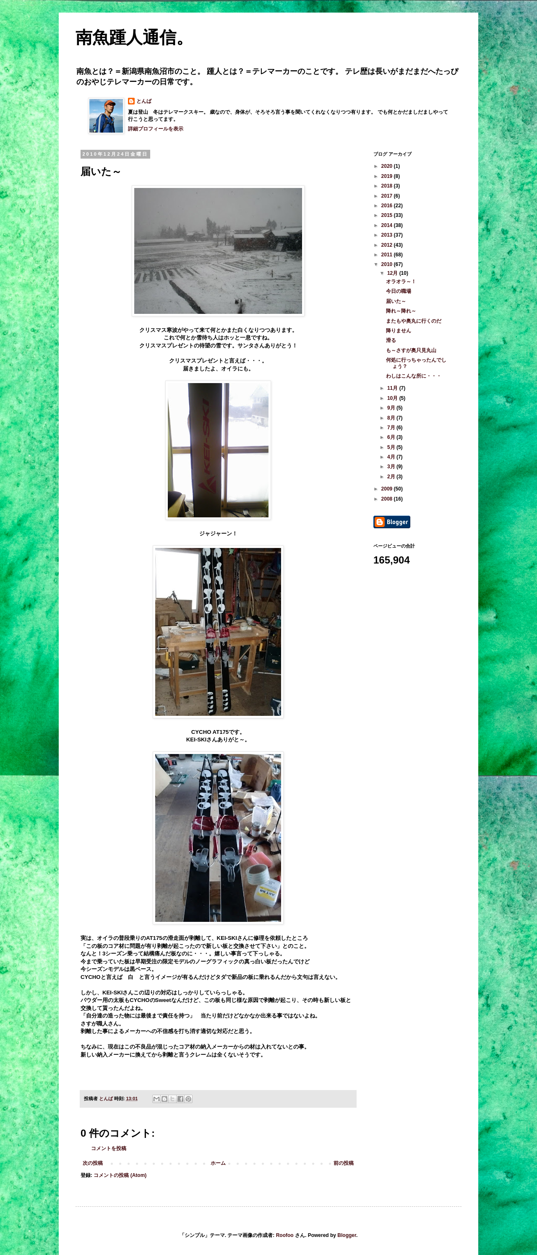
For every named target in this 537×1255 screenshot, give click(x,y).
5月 (391, 447)
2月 (391, 477)
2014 (387, 225)
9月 (391, 408)
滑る (391, 340)
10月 (393, 398)
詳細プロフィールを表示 (155, 129)
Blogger (346, 1235)
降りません (398, 331)
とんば (143, 101)
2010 (387, 264)
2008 (387, 499)
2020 (387, 166)
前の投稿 (344, 1163)
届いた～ (396, 301)
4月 (391, 457)
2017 (387, 196)
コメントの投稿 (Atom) (120, 1175)
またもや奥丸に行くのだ (413, 321)
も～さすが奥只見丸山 (411, 350)
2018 (387, 186)
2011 (387, 255)
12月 (393, 273)
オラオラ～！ (401, 281)
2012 (387, 245)
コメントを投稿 (108, 1148)
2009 (387, 489)
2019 (387, 176)
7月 (391, 428)
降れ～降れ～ (401, 311)
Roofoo (285, 1235)
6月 (391, 437)
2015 (387, 215)
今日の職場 (398, 291)
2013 (387, 235)
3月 (391, 467)
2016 (387, 206)
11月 (393, 388)
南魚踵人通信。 (134, 37)
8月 (391, 418)
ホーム (218, 1163)
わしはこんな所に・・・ (413, 376)
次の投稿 (93, 1163)
